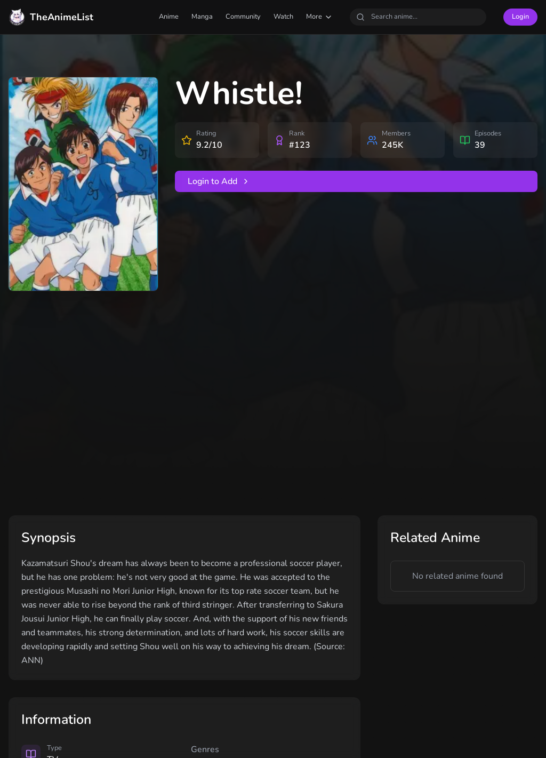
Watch (283, 16)
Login (520, 16)
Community (243, 16)
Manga (202, 16)
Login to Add (219, 181)
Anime (169, 16)
